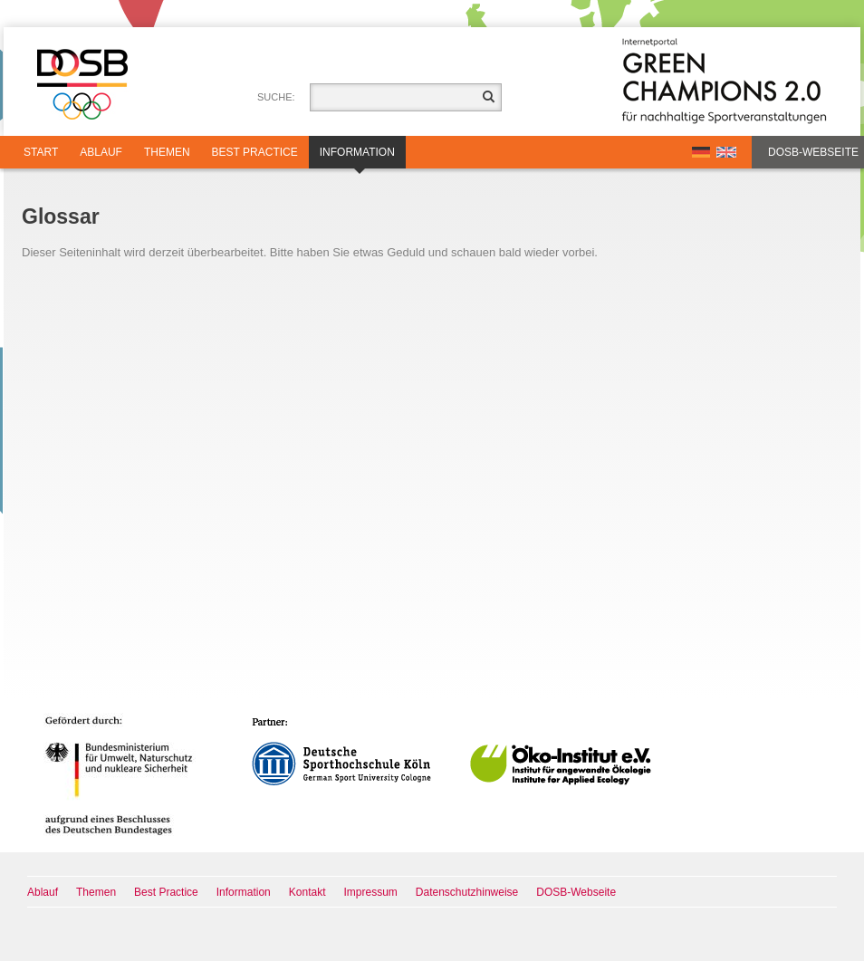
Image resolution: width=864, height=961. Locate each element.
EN (726, 152)
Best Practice (255, 152)
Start (41, 152)
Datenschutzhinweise (467, 892)
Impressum (371, 892)
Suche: (276, 96)
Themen (167, 152)
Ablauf (101, 152)
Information (357, 157)
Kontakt (307, 892)
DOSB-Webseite (813, 152)
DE (701, 152)
